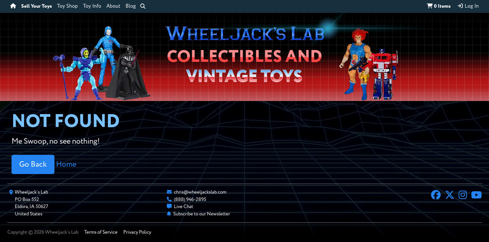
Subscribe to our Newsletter (201, 214)
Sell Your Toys (36, 6)
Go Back (33, 164)
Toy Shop (67, 6)
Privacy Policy (137, 232)
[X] (449, 196)
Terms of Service (101, 232)
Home (66, 164)
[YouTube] (476, 196)
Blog (131, 6)
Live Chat (183, 206)
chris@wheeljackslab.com (200, 192)
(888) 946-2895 (190, 199)
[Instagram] (463, 196)
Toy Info (92, 6)
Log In (468, 6)
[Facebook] (436, 196)
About (113, 6)
